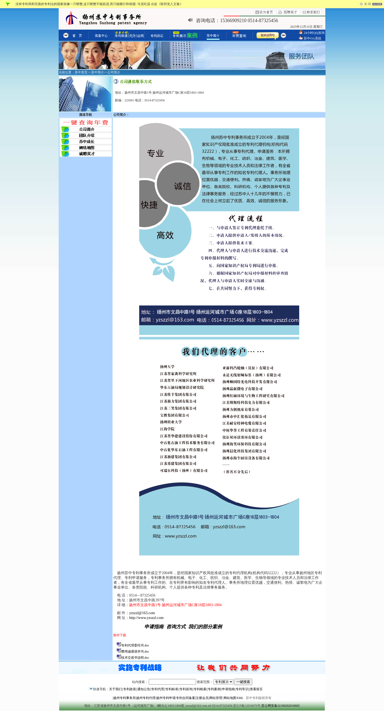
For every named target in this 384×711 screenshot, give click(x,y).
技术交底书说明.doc (135, 658)
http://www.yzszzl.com (146, 618)
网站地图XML (233, 698)
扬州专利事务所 (124, 698)
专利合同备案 (185, 698)
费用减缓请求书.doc (135, 651)
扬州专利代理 (145, 698)
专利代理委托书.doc (135, 645)
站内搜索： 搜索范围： (192, 682)
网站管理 (215, 698)
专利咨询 (185, 689)
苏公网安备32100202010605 (280, 706)
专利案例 (214, 689)
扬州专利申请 (165, 698)
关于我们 (115, 689)
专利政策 (129, 689)
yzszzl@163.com (142, 613)
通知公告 (143, 689)
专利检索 (200, 689)
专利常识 (242, 689)
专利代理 (157, 689)
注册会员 (202, 698)
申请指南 (228, 689)
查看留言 (256, 689)
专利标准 (171, 689)
